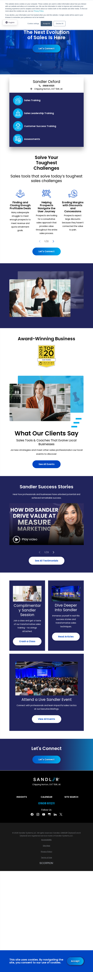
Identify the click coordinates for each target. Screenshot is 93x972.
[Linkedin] (55, 814)
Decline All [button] (59, 24)
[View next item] (53, 241)
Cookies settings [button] (33, 24)
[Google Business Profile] (49, 814)
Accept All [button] (46, 24)
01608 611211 (48, 86)
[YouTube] (43, 814)
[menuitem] (46, 839)
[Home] (46, 780)
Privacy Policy (39, 11)
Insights (21, 797)
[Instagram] (37, 814)
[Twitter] (61, 814)
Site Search (71, 797)
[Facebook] (32, 814)
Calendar (46, 797)
